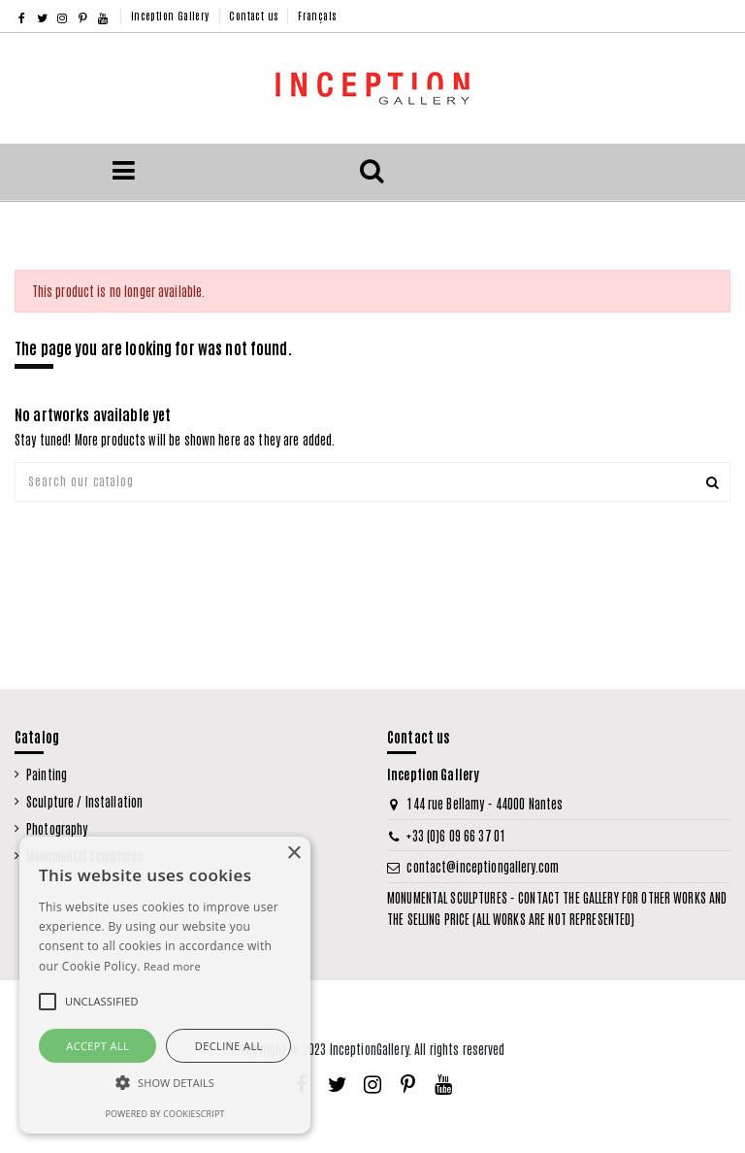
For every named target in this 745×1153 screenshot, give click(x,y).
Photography (56, 828)
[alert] (164, 985)
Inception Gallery (171, 15)
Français (317, 15)
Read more (172, 966)
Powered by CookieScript (164, 1113)
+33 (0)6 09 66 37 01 (455, 835)
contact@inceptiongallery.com (482, 866)
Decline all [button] (229, 1045)
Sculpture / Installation (84, 801)
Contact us (254, 15)
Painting (46, 774)
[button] (165, 1083)
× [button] (293, 853)
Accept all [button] (97, 1045)
